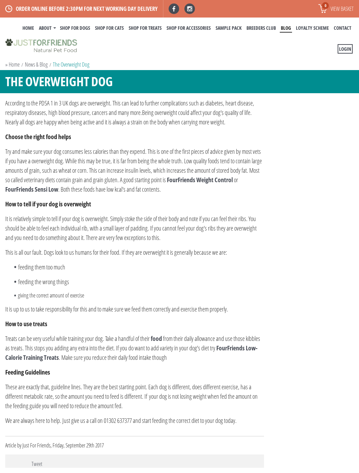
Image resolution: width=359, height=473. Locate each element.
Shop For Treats (145, 28)
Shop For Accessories (189, 28)
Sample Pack (229, 28)
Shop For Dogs (75, 28)
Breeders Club (261, 28)
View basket (338, 7)
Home (28, 28)
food (156, 338)
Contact (342, 28)
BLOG (286, 28)
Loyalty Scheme (312, 28)
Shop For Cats (109, 28)
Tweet (37, 464)
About (45, 28)
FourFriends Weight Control (200, 180)
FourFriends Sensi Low (31, 189)
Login (345, 49)
